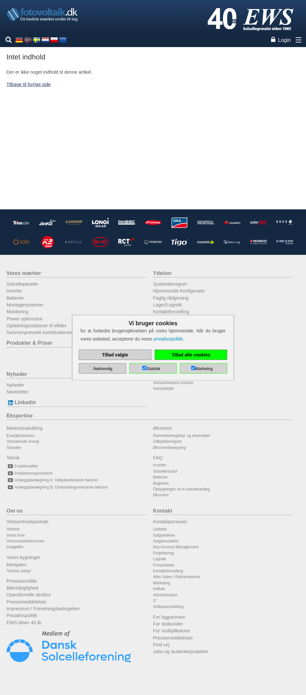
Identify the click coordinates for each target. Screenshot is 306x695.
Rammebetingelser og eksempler (181, 435)
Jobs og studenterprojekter (180, 651)
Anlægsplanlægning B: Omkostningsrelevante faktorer (57, 487)
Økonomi (162, 428)
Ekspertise (19, 415)
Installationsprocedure (29, 473)
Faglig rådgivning (171, 298)
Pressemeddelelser (26, 601)
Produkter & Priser (29, 343)
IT (155, 601)
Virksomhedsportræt (27, 521)
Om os (14, 511)
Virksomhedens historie (173, 382)
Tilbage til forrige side (28, 84)
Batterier (15, 298)
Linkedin (21, 402)
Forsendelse (163, 565)
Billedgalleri (16, 565)
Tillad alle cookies (190, 355)
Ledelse (160, 529)
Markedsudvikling (24, 428)
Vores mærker (23, 273)
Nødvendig (102, 368)
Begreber (161, 483)
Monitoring (17, 311)
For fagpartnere (169, 617)
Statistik (153, 368)
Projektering (163, 553)
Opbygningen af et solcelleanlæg (181, 489)
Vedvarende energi (22, 441)
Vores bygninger (23, 557)
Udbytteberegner (167, 441)
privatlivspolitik (168, 338)
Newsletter (17, 391)
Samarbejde (163, 388)
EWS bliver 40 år (23, 622)
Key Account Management (175, 547)
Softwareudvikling (168, 606)
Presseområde (21, 581)
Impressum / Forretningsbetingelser (43, 608)
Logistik (159, 559)
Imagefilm (14, 547)
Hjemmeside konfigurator (179, 290)
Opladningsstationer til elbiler (36, 325)
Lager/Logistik (167, 304)
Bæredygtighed (22, 587)
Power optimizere (24, 318)
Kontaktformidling (171, 311)
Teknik (13, 457)
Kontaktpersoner (170, 521)
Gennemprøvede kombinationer (39, 332)
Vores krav (15, 535)
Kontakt (162, 511)
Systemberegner (170, 284)
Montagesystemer (24, 304)
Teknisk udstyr (18, 571)
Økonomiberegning (169, 447)
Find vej (161, 644)
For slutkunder (168, 624)
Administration (165, 595)
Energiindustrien (20, 435)
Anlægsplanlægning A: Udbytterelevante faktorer (52, 480)
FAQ (157, 457)
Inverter (14, 290)
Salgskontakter (166, 541)
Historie (13, 529)
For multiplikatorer (171, 630)
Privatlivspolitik (21, 615)
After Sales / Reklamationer (176, 577)
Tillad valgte (115, 355)
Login (284, 40)
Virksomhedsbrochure (25, 541)
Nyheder (16, 374)
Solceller (13, 447)
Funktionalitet (22, 466)
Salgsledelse (164, 535)
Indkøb (159, 589)
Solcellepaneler (22, 284)
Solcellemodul (165, 471)
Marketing (161, 583)
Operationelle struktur (28, 594)
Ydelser (162, 273)
